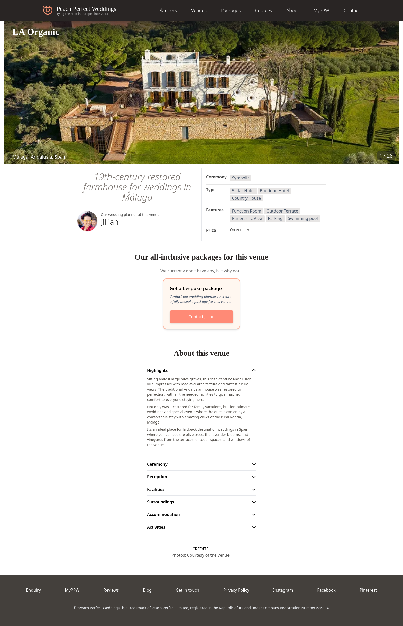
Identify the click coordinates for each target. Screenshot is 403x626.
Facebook (326, 590)
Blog (147, 590)
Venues (199, 10)
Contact (352, 10)
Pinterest (368, 590)
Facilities (155, 489)
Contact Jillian (201, 316)
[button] (201, 92)
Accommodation (163, 514)
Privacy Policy (236, 590)
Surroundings (160, 502)
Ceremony (157, 464)
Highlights (157, 370)
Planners (168, 10)
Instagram (283, 590)
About (292, 10)
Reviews (111, 590)
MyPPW (321, 10)
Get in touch (187, 590)
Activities (156, 527)
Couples (263, 10)
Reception (157, 477)
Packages (231, 10)
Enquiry (33, 590)
